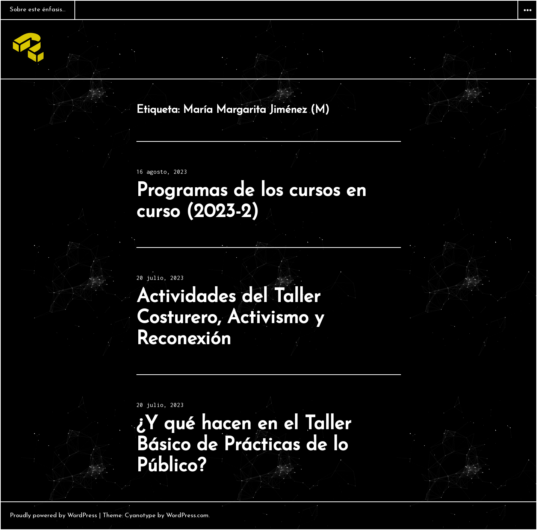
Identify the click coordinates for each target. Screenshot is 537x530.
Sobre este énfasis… (37, 9)
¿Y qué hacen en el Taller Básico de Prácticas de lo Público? (243, 445)
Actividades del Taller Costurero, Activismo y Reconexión (230, 318)
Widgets (527, 19)
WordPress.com (187, 515)
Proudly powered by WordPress (53, 515)
